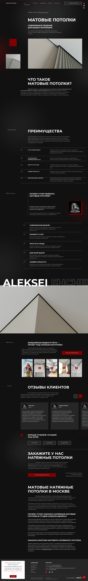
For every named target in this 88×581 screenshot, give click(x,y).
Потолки (35, 3)
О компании (27, 4)
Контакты (57, 3)
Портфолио (43, 3)
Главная (30, 12)
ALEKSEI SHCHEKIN (11, 3)
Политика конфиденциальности (52, 578)
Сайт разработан (71, 578)
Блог (32, 570)
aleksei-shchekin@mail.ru (55, 566)
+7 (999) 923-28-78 (73, 3)
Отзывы (50, 3)
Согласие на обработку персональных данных (37, 578)
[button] (27, 368)
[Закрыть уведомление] (23, 561)
